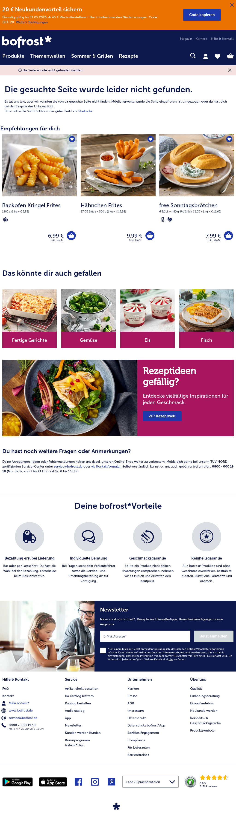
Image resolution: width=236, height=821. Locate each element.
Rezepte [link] (128, 56)
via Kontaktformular (106, 466)
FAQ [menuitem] (5, 689)
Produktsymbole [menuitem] (202, 730)
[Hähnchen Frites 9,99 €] (118, 195)
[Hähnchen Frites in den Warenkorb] (149, 235)
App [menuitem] (68, 718)
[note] (39, 212)
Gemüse (88, 340)
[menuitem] (13, 58)
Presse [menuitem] (132, 696)
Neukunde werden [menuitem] (203, 711)
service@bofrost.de (68, 466)
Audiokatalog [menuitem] (74, 711)
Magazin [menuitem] (186, 39)
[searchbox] (147, 55)
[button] (202, 15)
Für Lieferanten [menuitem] (138, 747)
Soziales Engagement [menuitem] (143, 733)
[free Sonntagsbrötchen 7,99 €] (196, 195)
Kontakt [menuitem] (8, 696)
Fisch (206, 340)
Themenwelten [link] (47, 56)
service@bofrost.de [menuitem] (19, 718)
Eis (147, 340)
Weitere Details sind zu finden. (165, 659)
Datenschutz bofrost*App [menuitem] (146, 725)
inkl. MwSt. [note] (57, 240)
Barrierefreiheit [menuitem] (138, 755)
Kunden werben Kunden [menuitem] (82, 733)
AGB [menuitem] (130, 703)
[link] (37, 42)
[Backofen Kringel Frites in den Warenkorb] (71, 235)
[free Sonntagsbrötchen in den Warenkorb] (228, 235)
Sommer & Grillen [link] (92, 56)
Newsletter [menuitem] (73, 725)
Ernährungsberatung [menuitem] (205, 696)
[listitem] (29, 553)
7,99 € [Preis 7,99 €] (213, 235)
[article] (118, 94)
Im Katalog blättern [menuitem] (79, 696)
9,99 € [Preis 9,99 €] (134, 235)
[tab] (205, 56)
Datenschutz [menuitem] (136, 718)
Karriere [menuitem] (201, 39)
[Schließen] (232, 5)
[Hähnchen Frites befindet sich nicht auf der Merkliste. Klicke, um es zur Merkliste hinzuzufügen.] (150, 139)
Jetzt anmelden (213, 636)
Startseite (85, 111)
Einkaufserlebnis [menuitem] (202, 703)
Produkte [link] (13, 56)
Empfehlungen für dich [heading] (30, 128)
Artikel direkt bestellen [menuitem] (81, 689)
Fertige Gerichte (29, 340)
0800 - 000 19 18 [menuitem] (19, 725)
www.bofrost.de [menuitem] (17, 710)
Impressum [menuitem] (135, 711)
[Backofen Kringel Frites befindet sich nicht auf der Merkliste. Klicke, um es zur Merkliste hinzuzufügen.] (72, 139)
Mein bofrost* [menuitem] (15, 703)
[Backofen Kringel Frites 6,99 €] (39, 195)
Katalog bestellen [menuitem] (78, 703)
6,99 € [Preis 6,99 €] (56, 235)
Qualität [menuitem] (196, 689)
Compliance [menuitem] (136, 740)
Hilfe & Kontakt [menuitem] (222, 39)
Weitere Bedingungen (32, 22)
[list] (118, 553)
